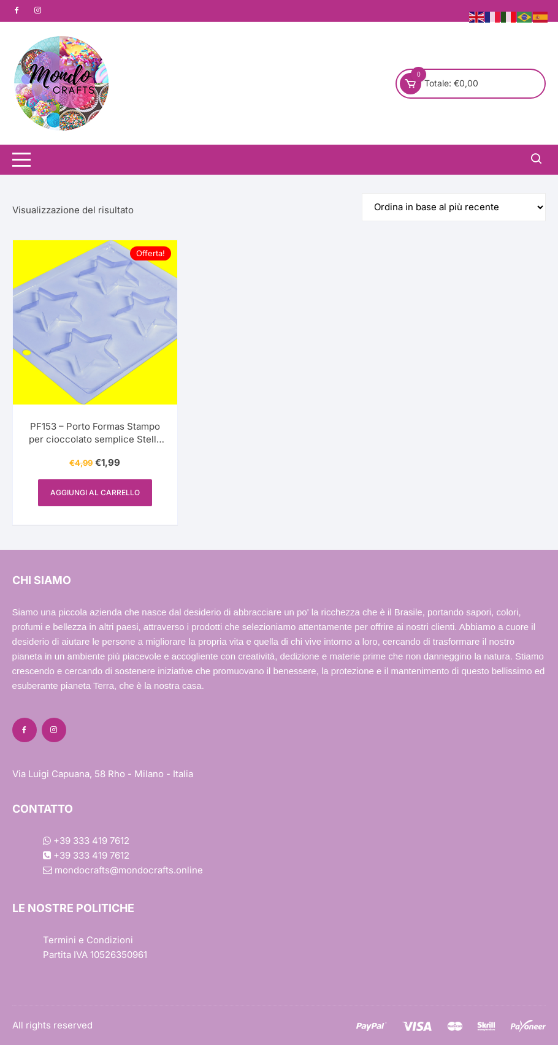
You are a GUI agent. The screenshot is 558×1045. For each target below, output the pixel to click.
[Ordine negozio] (454, 207)
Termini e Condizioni (88, 940)
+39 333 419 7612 (86, 840)
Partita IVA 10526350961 (95, 954)
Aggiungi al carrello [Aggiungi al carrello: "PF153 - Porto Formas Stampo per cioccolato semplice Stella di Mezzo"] (95, 492)
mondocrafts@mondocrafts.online (123, 870)
